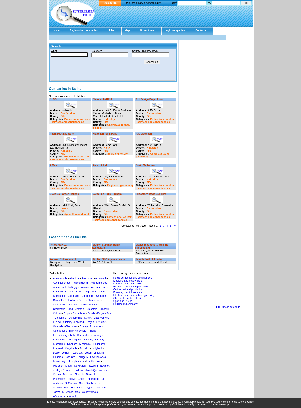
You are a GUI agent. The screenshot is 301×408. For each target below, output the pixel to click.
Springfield (93, 378)
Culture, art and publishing (128, 289)
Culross (57, 313)
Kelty (107, 147)
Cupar (67, 313)
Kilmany (88, 339)
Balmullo (58, 291)
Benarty (69, 291)
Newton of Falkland (73, 370)
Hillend (92, 330)
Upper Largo (73, 392)
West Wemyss (90, 392)
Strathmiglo (76, 387)
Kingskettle (71, 348)
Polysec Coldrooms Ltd (64, 259)
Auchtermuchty (99, 282)
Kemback (82, 335)
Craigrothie (59, 309)
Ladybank (97, 348)
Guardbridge (60, 330)
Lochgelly (82, 357)
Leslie (56, 352)
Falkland (79, 322)
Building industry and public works (132, 286)
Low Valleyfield (98, 357)
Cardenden (88, 295)
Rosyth (72, 378)
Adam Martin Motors (62, 133)
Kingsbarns (99, 343)
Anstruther (87, 278)
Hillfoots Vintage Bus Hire (151, 194)
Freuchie (101, 322)
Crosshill (104, 309)
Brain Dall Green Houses (64, 194)
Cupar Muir (79, 313)
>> (175, 225)
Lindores (58, 357)
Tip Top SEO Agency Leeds (109, 259)
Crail (70, 309)
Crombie (79, 309)
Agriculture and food (76, 214)
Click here (177, 404)
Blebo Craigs (83, 291)
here (202, 404)
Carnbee (101, 295)
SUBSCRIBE (110, 3)
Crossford (91, 309)
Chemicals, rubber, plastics (128, 298)
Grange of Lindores (90, 326)
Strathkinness (60, 387)
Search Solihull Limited (149, 259)
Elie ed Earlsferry (62, 322)
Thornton (101, 387)
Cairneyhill (73, 295)
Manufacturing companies (127, 283)
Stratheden (92, 383)
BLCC (53, 99)
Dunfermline (68, 113)
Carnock (58, 300)
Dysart (88, 317)
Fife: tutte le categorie (228, 306)
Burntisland (59, 295)
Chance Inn (94, 300)
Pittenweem (59, 378)
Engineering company (120, 185)
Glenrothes (110, 179)
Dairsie (91, 313)
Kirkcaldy (109, 119)
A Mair (53, 165)
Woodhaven (60, 396)
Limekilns (99, 352)
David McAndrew (146, 165)
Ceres (82, 300)
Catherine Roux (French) (107, 194)
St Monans (71, 383)
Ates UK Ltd (100, 165)
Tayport (89, 387)
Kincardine (59, 343)
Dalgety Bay (104, 313)
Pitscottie (91, 374)
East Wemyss (101, 317)
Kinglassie (85, 343)
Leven (64, 208)
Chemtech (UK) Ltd (104, 99)
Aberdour (74, 278)
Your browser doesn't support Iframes (113, 65)
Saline (81, 378)
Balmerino (100, 287)
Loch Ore (70, 357)
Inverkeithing (60, 335)
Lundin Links (93, 361)
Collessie (74, 304)
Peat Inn (68, 374)
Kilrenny (99, 339)
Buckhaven (98, 291)
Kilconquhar (75, 339)
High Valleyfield (77, 330)
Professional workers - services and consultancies (70, 121)
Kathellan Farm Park (105, 133)
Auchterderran (81, 282)
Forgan (90, 322)
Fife (63, 116)
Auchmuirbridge (62, 282)
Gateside (58, 326)
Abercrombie (60, 278)
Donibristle (61, 317)
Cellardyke (70, 300)
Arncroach (101, 278)
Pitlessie (79, 374)
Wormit (72, 396)
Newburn (93, 365)
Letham (66, 352)
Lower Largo (60, 361)
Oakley (57, 374)
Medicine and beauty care (127, 280)
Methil (68, 365)
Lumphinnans (76, 361)
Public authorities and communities (132, 277)
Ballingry (73, 287)
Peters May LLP (59, 244)
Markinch (58, 365)
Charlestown (60, 304)
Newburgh (80, 365)
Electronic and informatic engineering (133, 295)
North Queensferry (96, 370)
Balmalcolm (86, 287)
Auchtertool (59, 287)
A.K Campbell (144, 133)
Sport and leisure (117, 153)
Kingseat (58, 348)
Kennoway (95, 335)
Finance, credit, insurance (127, 292)
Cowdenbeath (89, 304)
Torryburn (58, 392)
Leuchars (77, 352)
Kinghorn (72, 343)
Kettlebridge (60, 339)
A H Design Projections (149, 99)
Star (81, 383)
